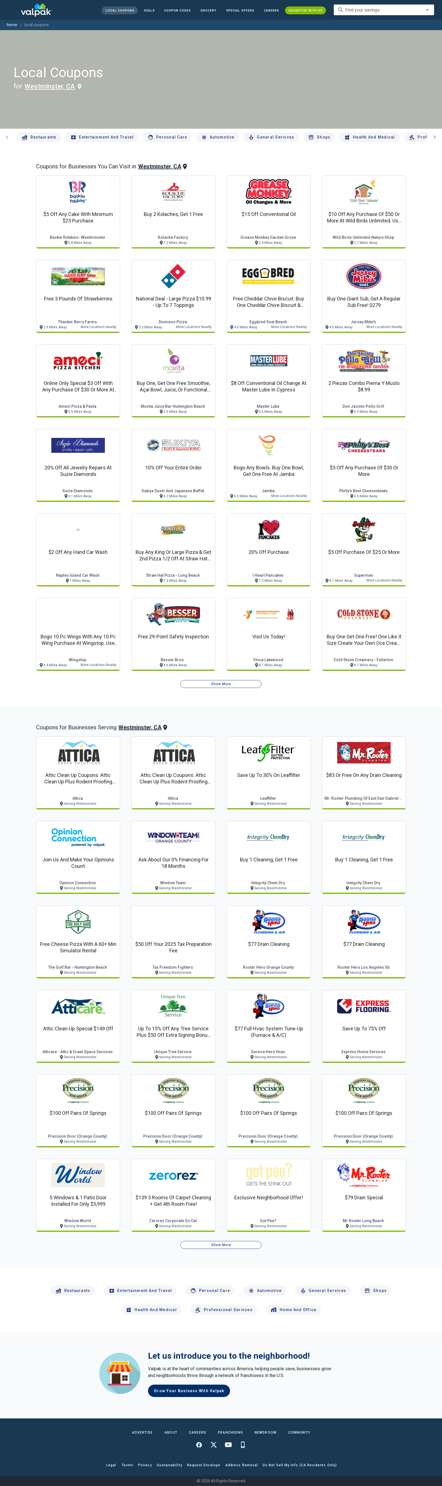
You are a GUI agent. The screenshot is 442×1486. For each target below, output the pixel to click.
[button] (240, 10)
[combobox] (384, 10)
